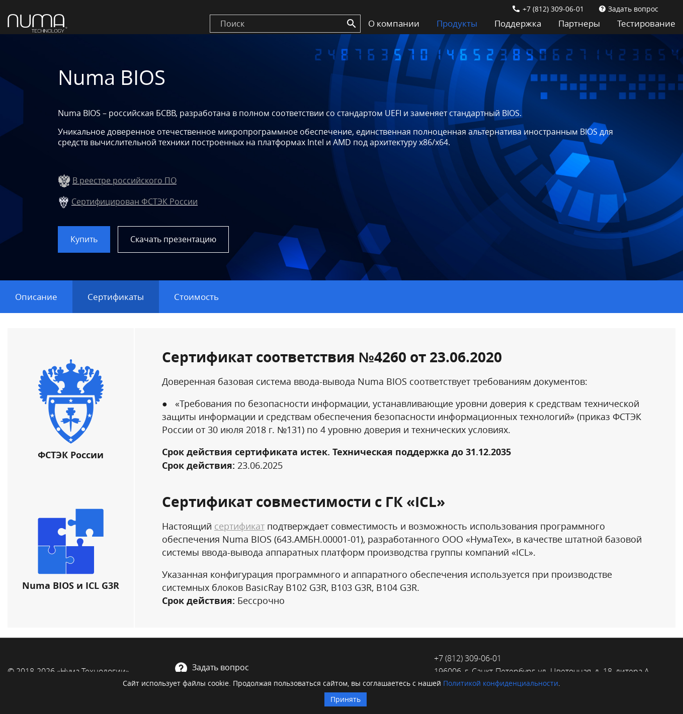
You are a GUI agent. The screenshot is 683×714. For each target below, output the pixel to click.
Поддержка (517, 23)
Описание (36, 296)
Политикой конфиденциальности (500, 683)
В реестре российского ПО (124, 180)
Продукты (457, 23)
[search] (285, 24)
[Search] (352, 24)
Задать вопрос (633, 9)
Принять (345, 699)
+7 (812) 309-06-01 (553, 9)
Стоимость (196, 296)
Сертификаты (116, 296)
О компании (393, 23)
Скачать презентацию (173, 239)
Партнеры (579, 23)
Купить (84, 239)
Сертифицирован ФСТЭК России (134, 201)
